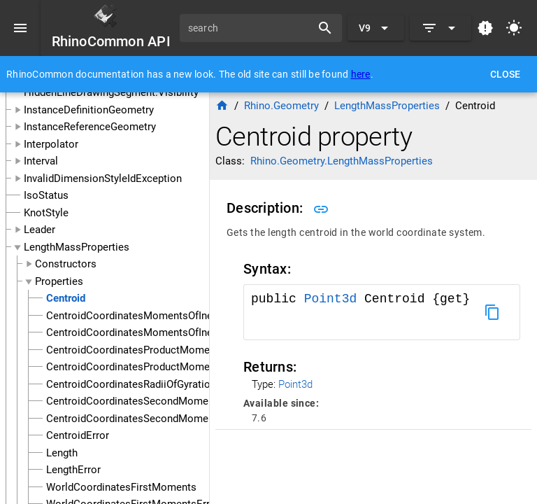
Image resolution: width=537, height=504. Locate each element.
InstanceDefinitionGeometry (89, 110)
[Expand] (440, 28)
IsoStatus (46, 195)
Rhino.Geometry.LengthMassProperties (341, 161)
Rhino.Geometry (281, 105)
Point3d (334, 298)
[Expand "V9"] (376, 28)
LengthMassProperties (76, 247)
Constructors (65, 264)
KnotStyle (46, 212)
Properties (59, 281)
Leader (39, 229)
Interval (41, 161)
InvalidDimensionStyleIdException (103, 178)
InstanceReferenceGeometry (90, 126)
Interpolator (51, 144)
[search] (250, 28)
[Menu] (20, 28)
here (361, 74)
